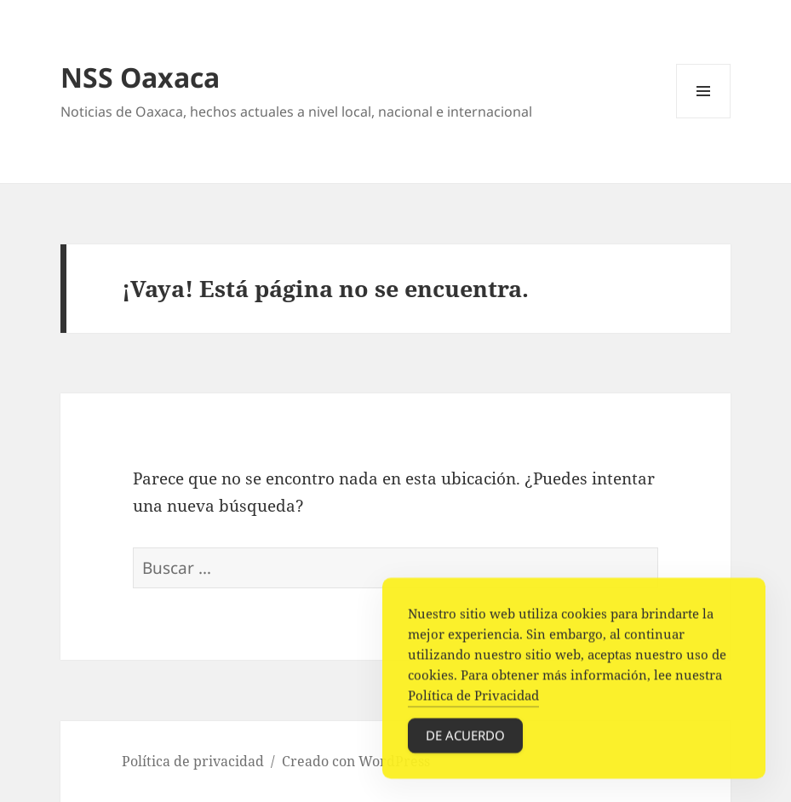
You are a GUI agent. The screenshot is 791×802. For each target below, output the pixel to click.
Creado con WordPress (356, 761)
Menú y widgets (704, 117)
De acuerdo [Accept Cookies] (465, 737)
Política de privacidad (193, 761)
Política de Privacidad (473, 697)
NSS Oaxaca (140, 77)
